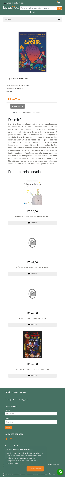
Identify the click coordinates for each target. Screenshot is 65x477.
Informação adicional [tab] (31, 112)
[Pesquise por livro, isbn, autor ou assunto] (38, 8)
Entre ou (10, 3)
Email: (7, 418)
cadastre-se (18, 3)
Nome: (7, 410)
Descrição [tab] (15, 112)
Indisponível (17, 106)
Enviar (8, 427)
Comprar (32, 223)
